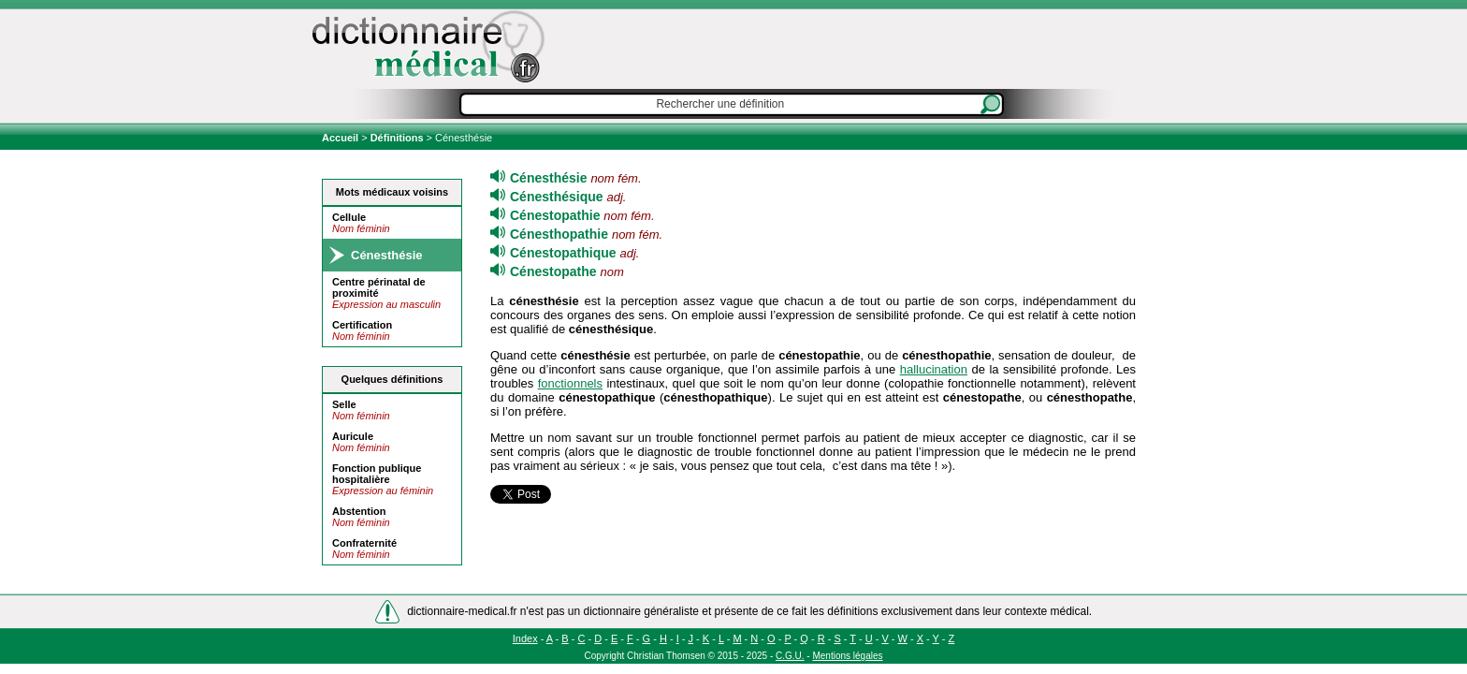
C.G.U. (790, 656)
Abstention (358, 511)
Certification (362, 324)
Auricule (352, 436)
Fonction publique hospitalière (376, 473)
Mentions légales (847, 656)
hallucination (933, 369)
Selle (344, 404)
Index (525, 638)
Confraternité (364, 543)
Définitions (397, 137)
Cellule (349, 217)
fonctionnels (570, 383)
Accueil (341, 137)
